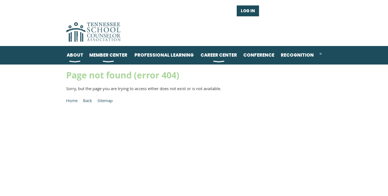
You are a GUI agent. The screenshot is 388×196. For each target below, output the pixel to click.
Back (87, 100)
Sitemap (105, 100)
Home (72, 100)
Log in (248, 11)
